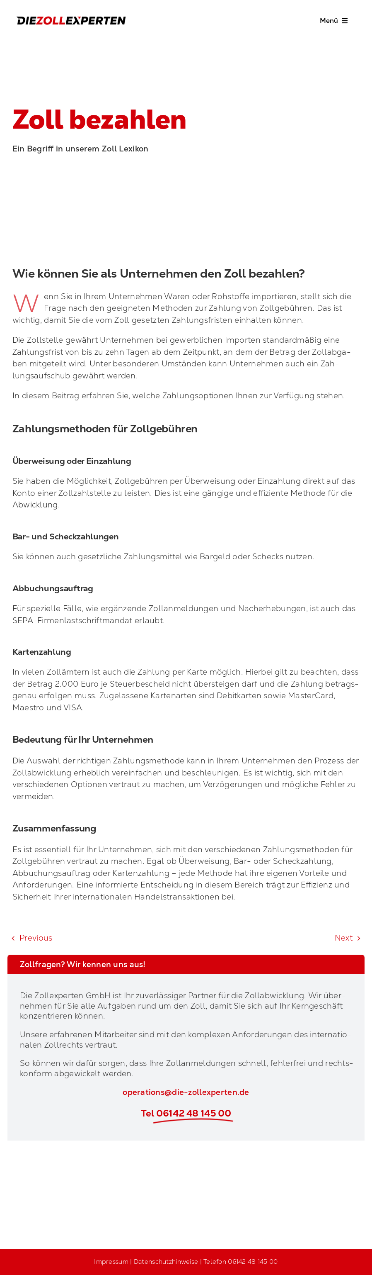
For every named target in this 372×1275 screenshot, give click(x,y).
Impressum (111, 1261)
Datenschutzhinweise (166, 1261)
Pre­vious (35, 938)
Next (344, 938)
